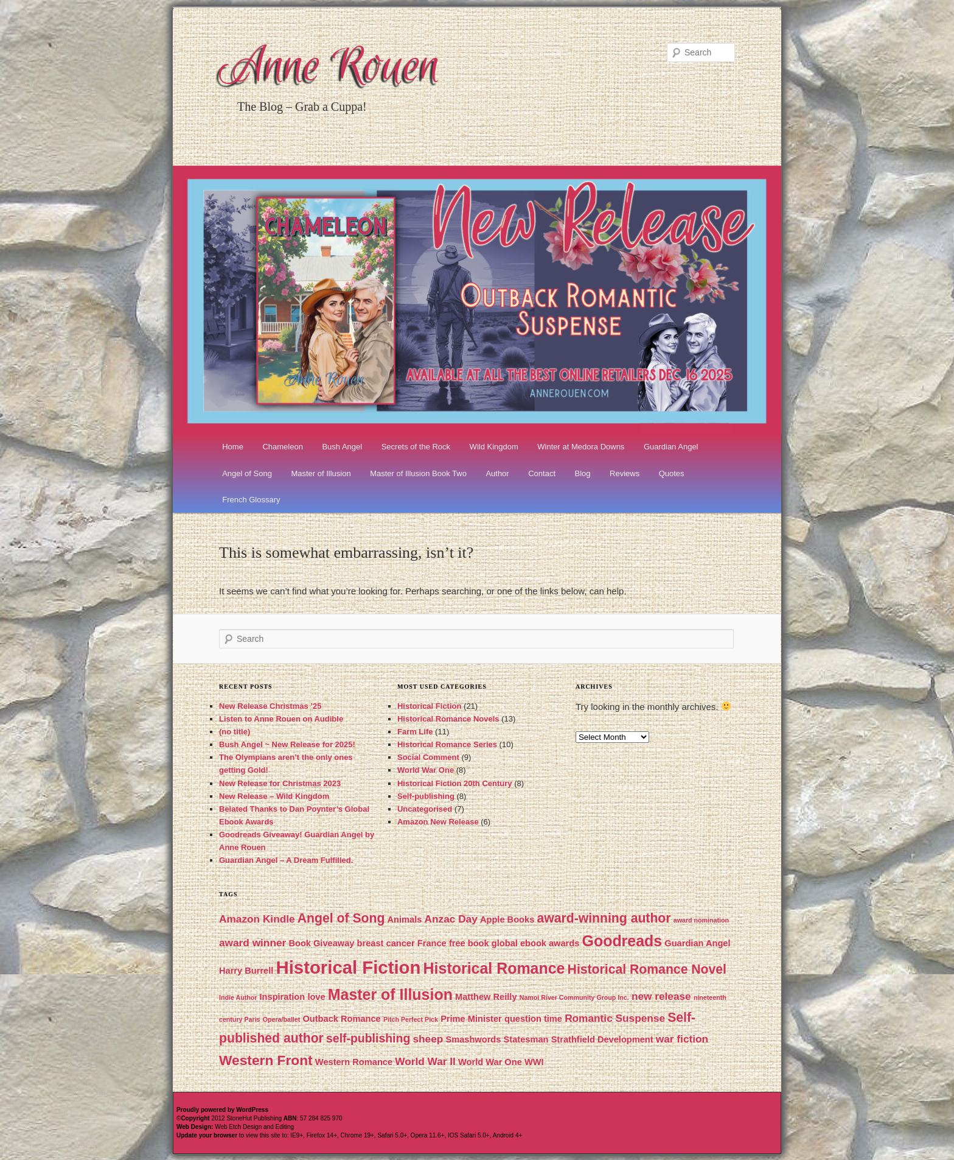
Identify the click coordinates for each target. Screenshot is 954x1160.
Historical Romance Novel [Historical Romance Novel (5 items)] (647, 969)
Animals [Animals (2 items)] (405, 919)
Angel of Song (247, 473)
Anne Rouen (329, 68)
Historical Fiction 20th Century (454, 783)
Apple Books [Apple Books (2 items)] (507, 919)
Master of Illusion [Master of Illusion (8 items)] (390, 994)
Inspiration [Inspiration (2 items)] (282, 997)
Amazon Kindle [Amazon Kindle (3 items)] (257, 919)
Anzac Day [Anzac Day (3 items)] (451, 919)
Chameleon (282, 446)
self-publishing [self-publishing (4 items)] (368, 1038)
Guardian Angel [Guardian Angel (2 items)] (697, 943)
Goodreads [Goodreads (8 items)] (622, 940)
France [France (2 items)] (432, 943)
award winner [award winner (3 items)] (252, 943)
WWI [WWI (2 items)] (534, 1062)
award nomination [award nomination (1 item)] (701, 920)
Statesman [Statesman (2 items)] (526, 1039)
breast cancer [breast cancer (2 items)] (386, 943)
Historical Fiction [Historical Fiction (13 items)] (348, 967)
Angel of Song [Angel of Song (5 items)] (341, 918)
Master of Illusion (320, 473)
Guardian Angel (671, 446)
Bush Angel (342, 446)
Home (232, 446)
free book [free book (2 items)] (469, 943)
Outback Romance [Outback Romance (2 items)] (341, 1019)
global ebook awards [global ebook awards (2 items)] (536, 943)
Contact (541, 473)
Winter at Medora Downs (580, 446)
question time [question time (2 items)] (533, 1019)
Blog (583, 473)
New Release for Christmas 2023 (280, 783)
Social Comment (428, 757)
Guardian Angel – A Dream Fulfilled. (286, 860)
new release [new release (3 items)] (661, 996)
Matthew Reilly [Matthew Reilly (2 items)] (486, 997)
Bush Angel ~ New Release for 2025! (287, 744)
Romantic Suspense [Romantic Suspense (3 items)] (615, 1018)
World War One (425, 770)
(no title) (234, 731)
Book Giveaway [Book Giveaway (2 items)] (321, 943)
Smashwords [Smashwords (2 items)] (473, 1039)
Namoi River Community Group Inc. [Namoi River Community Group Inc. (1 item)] (574, 997)
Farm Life (415, 731)
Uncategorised (424, 809)
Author (497, 473)
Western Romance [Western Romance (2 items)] (353, 1062)
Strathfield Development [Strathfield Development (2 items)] (602, 1039)
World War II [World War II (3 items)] (425, 1061)
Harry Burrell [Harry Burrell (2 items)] (246, 970)
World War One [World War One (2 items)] (490, 1062)
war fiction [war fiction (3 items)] (682, 1039)
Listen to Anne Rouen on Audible (281, 718)
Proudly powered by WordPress (222, 1109)
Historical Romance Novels (448, 718)
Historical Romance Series (447, 744)
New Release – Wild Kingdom (274, 796)
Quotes (671, 473)
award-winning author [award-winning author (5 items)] (603, 918)
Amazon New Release (438, 821)
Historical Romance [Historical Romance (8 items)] (494, 968)
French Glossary (251, 499)
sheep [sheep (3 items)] (428, 1039)
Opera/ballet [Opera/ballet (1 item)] (282, 1019)
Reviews (624, 473)
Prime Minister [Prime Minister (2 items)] (471, 1019)
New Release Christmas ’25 (270, 706)
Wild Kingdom (494, 446)
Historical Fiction (429, 706)
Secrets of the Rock (415, 446)
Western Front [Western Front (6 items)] (266, 1060)
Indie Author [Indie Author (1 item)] (238, 997)
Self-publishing (425, 796)
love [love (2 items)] (316, 997)
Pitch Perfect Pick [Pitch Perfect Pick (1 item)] (410, 1019)
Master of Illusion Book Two (418, 473)
